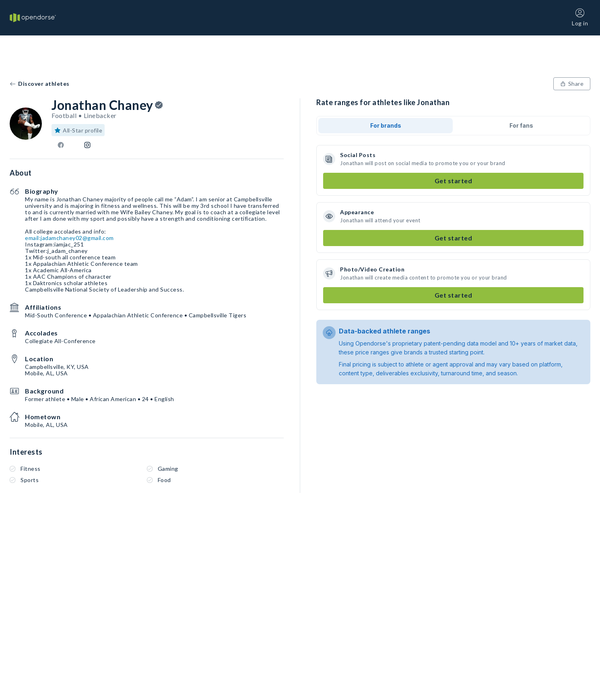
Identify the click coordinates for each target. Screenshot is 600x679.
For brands (385, 125)
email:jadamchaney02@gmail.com (69, 237)
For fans (521, 125)
